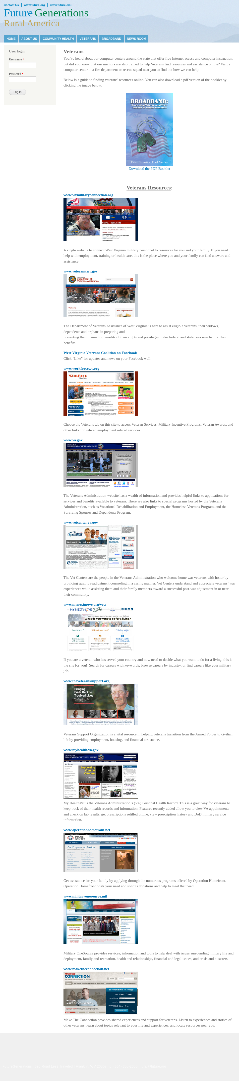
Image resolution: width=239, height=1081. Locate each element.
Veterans (88, 39)
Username (16, 59)
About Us (29, 39)
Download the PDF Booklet (149, 132)
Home (11, 39)
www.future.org (34, 4)
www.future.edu (60, 4)
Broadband (111, 39)
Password (16, 74)
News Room (136, 39)
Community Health (58, 39)
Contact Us (11, 4)
